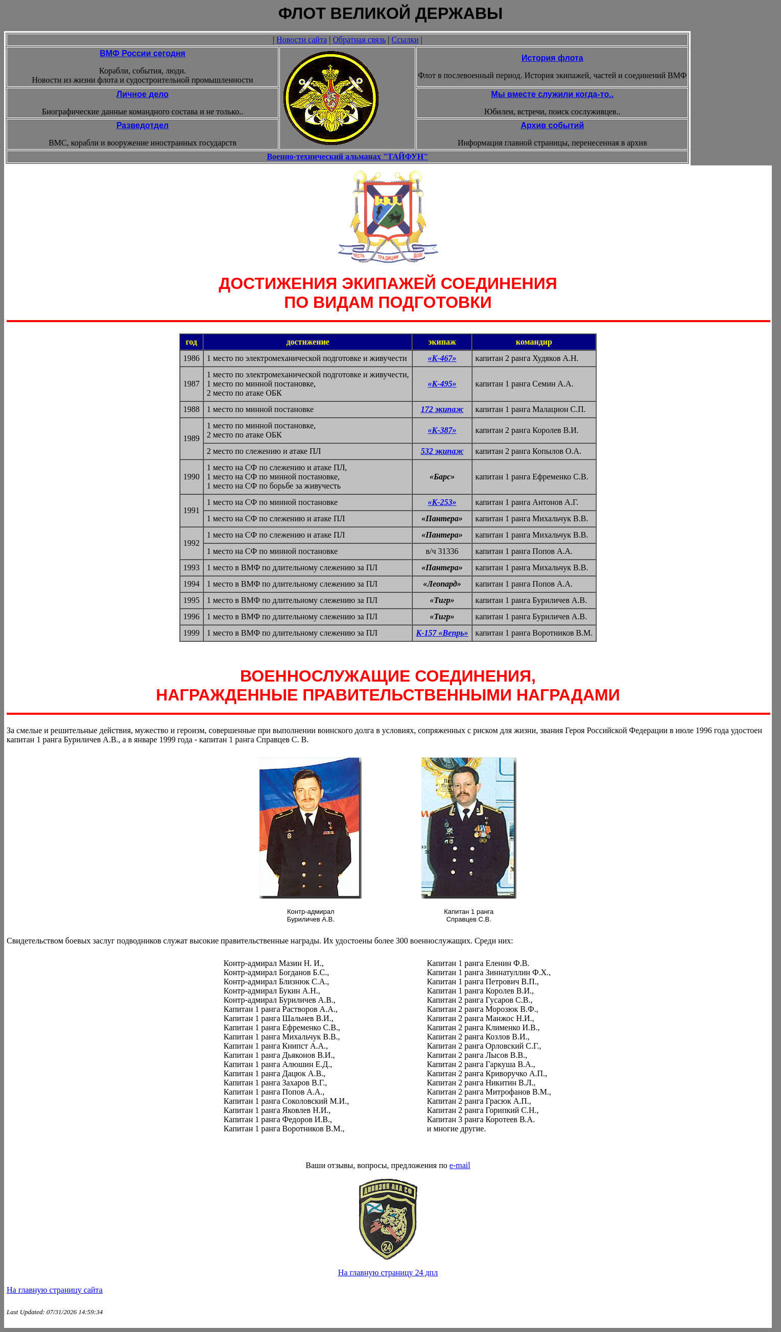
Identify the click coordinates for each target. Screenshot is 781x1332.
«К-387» (442, 430)
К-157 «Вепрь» (442, 632)
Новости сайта (301, 39)
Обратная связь (359, 39)
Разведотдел (142, 125)
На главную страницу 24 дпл (388, 1272)
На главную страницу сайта (55, 1290)
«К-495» (442, 383)
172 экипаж (442, 409)
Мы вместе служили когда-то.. (552, 94)
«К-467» (442, 358)
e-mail (459, 1165)
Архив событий (552, 125)
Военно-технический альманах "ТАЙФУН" (347, 156)
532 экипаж (442, 451)
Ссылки (404, 39)
